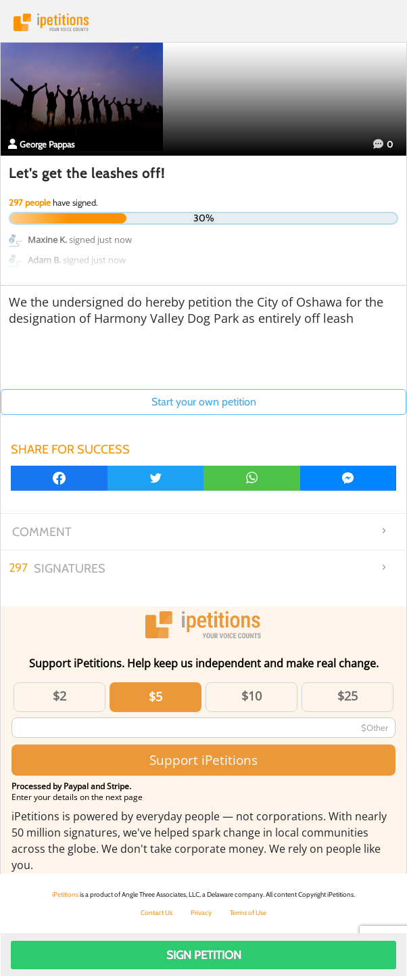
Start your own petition (203, 401)
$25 (347, 696)
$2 (59, 696)
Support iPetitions (203, 760)
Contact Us (156, 912)
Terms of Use (248, 912)
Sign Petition (203, 955)
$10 (251, 696)
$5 (155, 696)
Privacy (201, 912)
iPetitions (203, 22)
